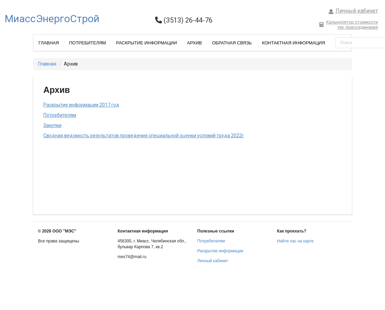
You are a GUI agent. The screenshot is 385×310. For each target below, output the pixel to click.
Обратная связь (232, 42)
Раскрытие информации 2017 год (81, 105)
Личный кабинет (353, 11)
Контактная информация (293, 42)
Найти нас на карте (295, 241)
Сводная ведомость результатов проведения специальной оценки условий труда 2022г (143, 135)
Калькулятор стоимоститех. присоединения (348, 24)
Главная (49, 42)
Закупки (52, 125)
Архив (194, 42)
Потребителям (87, 42)
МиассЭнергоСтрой (52, 19)
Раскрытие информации (146, 42)
